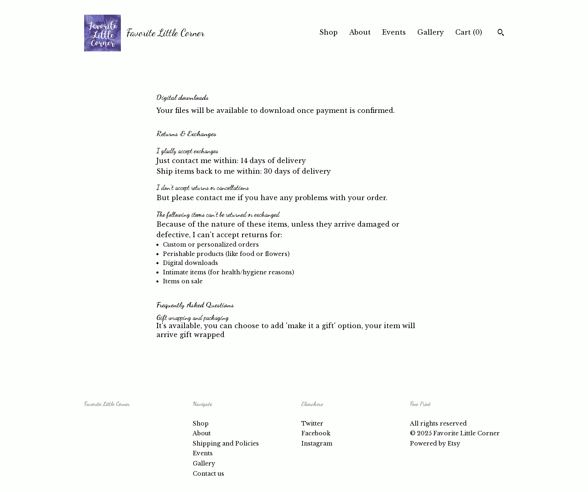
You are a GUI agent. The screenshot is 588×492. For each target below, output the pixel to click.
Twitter (312, 423)
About (360, 32)
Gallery (430, 32)
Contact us (208, 473)
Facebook (315, 433)
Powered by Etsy (435, 443)
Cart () (468, 32)
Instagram (316, 443)
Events (394, 32)
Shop (328, 32)
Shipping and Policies (226, 443)
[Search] (501, 33)
